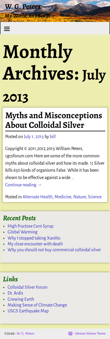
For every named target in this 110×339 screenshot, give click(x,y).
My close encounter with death (35, 244)
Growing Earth (21, 299)
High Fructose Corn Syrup (30, 226)
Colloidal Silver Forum (28, 287)
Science (94, 197)
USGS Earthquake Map (28, 311)
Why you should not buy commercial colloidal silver (54, 249)
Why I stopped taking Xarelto (34, 238)
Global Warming (23, 232)
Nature (79, 197)
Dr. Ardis (15, 293)
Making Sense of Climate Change (37, 305)
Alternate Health (38, 197)
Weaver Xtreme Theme (90, 333)
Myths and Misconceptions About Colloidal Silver (53, 120)
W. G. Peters (23, 6)
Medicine (63, 197)
